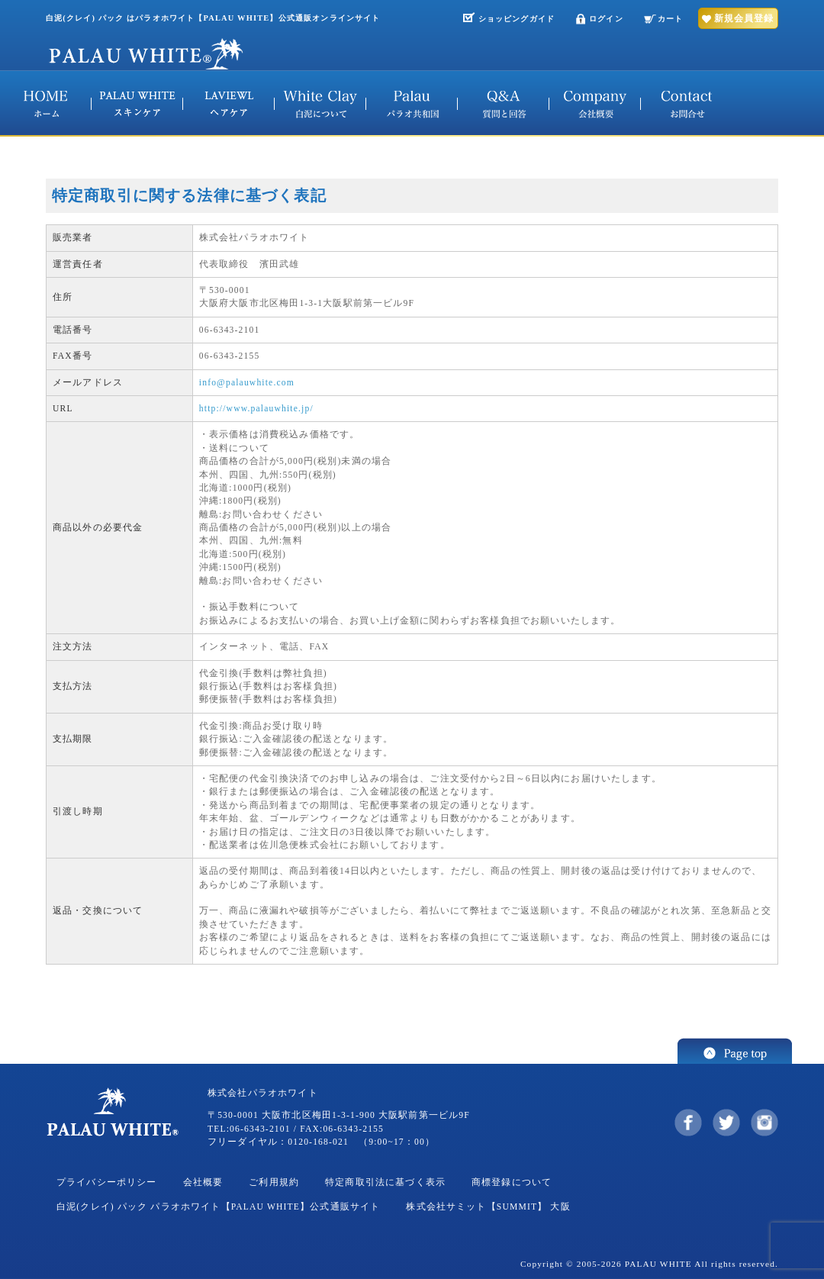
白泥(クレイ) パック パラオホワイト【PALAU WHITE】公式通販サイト (218, 1207)
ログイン (606, 18)
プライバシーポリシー (106, 1182)
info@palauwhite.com (247, 383)
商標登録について (512, 1182)
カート (670, 18)
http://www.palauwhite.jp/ (256, 409)
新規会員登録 (744, 18)
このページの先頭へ (735, 1051)
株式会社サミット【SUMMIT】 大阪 (488, 1207)
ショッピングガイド (516, 18)
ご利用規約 (274, 1182)
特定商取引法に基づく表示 (385, 1182)
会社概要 (203, 1182)
